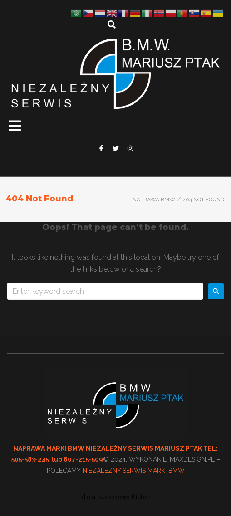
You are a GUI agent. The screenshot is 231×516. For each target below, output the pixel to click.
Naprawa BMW (154, 199)
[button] (15, 126)
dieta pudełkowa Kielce (115, 497)
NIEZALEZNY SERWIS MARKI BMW (134, 470)
